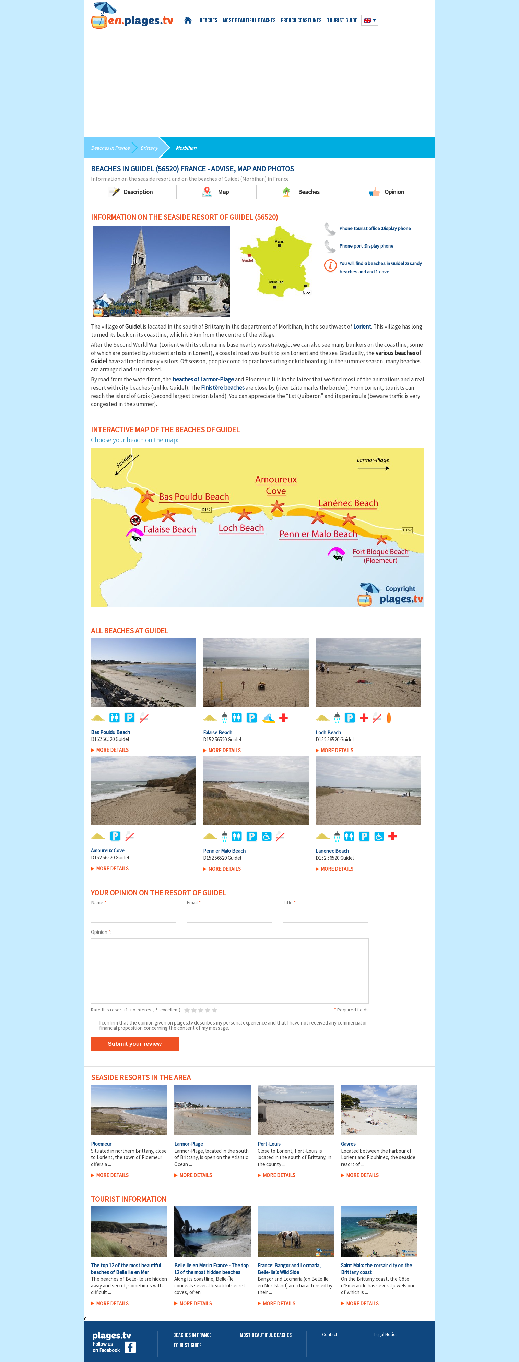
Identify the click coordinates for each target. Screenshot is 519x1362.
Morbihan (190, 147)
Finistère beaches (223, 387)
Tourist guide (342, 21)
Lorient (362, 326)
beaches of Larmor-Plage (203, 379)
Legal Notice (385, 1334)
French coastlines (301, 21)
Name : (99, 902)
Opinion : (101, 932)
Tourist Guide (187, 1346)
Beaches (208, 21)
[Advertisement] (259, 81)
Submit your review (135, 1044)
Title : (290, 902)
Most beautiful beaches (249, 21)
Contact (329, 1334)
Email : (194, 902)
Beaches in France (111, 147)
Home (189, 20)
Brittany (152, 147)
